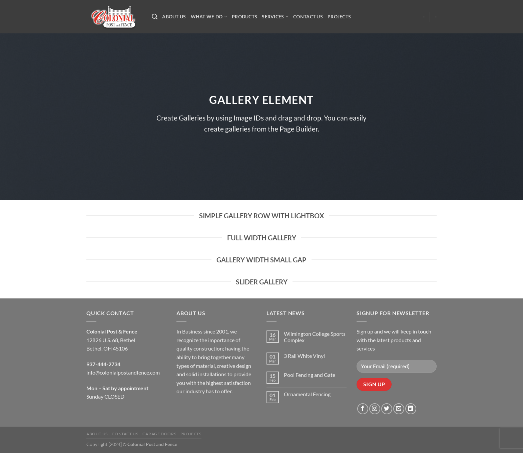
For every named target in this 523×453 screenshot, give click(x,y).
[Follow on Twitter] (386, 408)
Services (275, 16)
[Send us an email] (398, 408)
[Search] (154, 17)
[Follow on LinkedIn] (410, 408)
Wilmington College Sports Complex (315, 336)
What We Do (209, 16)
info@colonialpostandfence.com (123, 372)
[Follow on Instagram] (374, 408)
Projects (339, 16)
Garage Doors (159, 433)
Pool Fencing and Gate (309, 375)
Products (244, 16)
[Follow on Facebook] (362, 408)
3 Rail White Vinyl (304, 356)
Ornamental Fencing (307, 394)
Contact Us (308, 16)
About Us (174, 16)
